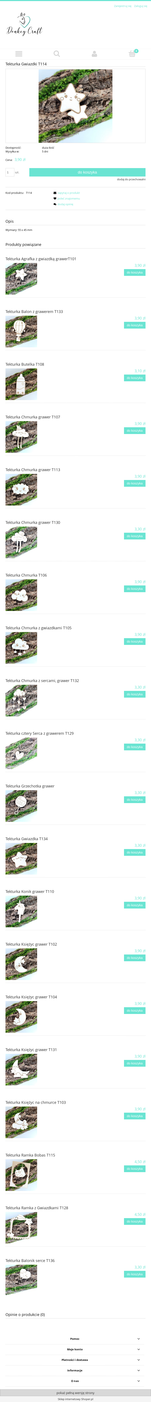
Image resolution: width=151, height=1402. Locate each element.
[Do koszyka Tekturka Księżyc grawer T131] (135, 1063)
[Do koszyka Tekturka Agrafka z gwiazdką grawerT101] (135, 272)
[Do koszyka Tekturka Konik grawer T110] (135, 905)
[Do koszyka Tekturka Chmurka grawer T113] (135, 483)
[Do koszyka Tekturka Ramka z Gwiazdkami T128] (135, 1221)
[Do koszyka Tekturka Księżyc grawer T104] (135, 1010)
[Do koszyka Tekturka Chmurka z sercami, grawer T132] (135, 694)
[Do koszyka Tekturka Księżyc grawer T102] (135, 957)
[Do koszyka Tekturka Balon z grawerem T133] (135, 325)
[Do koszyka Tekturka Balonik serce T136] (135, 1274)
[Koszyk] (132, 53)
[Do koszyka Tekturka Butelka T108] (135, 378)
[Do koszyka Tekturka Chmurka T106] (135, 588)
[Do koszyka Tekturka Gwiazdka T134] (135, 852)
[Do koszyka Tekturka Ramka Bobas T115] (135, 1168)
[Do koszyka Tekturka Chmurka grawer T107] (135, 430)
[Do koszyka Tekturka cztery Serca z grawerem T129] (135, 747)
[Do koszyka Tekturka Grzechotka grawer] (135, 799)
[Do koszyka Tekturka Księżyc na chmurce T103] (135, 1116)
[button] (19, 54)
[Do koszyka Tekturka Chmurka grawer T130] (135, 536)
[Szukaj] (56, 53)
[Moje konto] (94, 54)
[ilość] (9, 172)
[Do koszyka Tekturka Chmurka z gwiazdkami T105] (135, 641)
